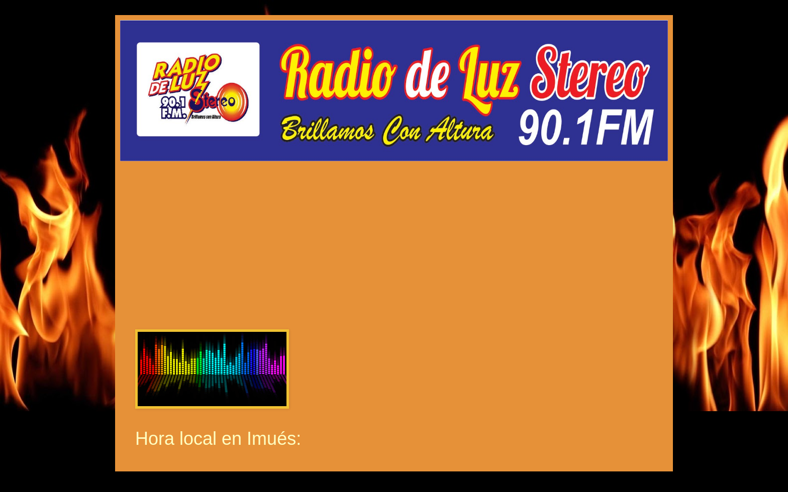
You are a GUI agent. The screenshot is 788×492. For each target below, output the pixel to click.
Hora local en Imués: (218, 438)
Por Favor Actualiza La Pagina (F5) (394, 236)
